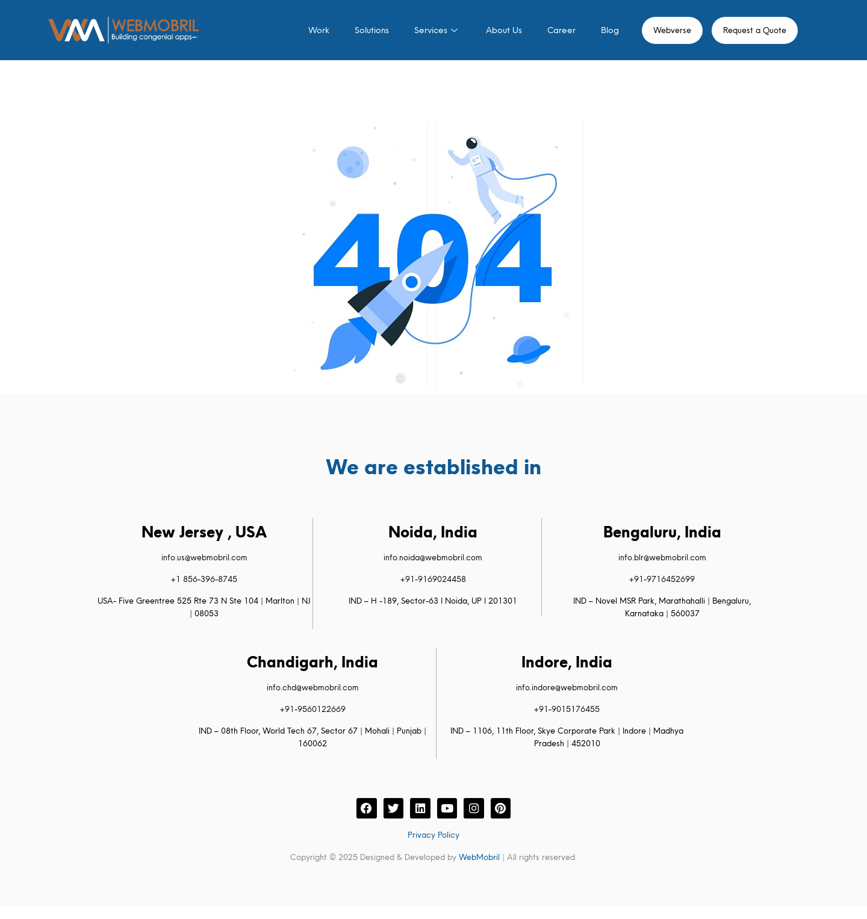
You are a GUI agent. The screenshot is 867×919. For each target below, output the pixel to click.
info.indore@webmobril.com (567, 687)
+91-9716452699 (662, 579)
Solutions (372, 30)
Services (437, 30)
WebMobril (479, 858)
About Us (504, 30)
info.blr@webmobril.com (662, 557)
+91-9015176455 (567, 709)
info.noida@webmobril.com (433, 557)
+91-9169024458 (433, 579)
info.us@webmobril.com (204, 557)
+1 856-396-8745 (204, 579)
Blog (610, 30)
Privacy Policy (433, 836)
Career (561, 30)
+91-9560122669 (313, 709)
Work (318, 30)
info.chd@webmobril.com (313, 687)
